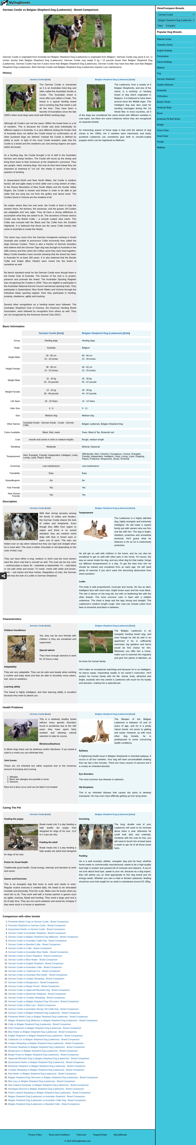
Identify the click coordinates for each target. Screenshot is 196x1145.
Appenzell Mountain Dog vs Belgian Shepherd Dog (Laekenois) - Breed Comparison (48, 1058)
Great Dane (162, 136)
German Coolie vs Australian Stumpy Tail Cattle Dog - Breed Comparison (43, 1009)
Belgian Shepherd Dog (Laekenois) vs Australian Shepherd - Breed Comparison (46, 1096)
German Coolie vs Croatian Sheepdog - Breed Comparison (36, 998)
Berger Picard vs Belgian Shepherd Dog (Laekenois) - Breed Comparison (43, 1055)
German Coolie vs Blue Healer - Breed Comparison (33, 960)
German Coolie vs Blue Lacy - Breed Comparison (32, 1005)
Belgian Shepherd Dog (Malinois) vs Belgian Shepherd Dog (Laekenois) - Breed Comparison (52, 1020)
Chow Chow (163, 130)
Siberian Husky (164, 39)
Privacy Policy (35, 1135)
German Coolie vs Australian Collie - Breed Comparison (35, 967)
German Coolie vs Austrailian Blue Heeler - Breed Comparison (38, 952)
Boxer (160, 113)
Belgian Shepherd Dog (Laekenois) (112, 79)
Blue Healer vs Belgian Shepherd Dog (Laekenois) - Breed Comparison (42, 1032)
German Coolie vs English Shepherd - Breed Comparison (35, 963)
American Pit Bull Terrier (168, 119)
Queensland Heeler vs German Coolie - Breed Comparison (36, 929)
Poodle (160, 142)
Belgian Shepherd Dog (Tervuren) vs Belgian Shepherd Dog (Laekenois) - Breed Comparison (53, 1077)
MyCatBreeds (120, 1135)
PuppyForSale (100, 1135)
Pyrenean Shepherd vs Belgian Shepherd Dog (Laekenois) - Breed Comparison (46, 1047)
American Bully (164, 107)
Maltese (161, 68)
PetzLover (81, 1135)
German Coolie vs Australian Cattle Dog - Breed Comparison (37, 941)
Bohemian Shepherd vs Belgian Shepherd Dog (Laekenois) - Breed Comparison (46, 1066)
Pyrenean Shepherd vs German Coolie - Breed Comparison (37, 925)
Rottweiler (162, 90)
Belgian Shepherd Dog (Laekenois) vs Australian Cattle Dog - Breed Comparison (47, 1100)
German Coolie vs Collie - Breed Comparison (30, 948)
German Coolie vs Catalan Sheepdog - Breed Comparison (36, 979)
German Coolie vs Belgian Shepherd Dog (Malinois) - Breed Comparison (43, 937)
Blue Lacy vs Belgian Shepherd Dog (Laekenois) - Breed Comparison (41, 1081)
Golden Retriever (165, 85)
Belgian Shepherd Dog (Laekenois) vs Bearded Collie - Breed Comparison (44, 1104)
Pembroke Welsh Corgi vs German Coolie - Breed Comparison (38, 922)
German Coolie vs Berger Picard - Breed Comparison (34, 986)
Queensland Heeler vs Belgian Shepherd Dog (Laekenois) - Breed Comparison (46, 1062)
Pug (159, 73)
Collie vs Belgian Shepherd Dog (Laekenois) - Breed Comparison (39, 1024)
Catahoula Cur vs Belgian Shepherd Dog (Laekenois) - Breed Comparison (44, 1039)
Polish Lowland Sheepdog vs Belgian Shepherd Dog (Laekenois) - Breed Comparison (49, 1093)
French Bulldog (164, 62)
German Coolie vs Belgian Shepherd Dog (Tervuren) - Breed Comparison (43, 1001)
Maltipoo (161, 147)
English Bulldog (164, 50)
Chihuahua (162, 96)
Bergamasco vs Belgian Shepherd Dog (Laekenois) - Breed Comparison (43, 1051)
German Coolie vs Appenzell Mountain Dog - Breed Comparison (39, 990)
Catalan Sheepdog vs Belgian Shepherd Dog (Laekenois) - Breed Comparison (46, 1043)
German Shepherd (166, 79)
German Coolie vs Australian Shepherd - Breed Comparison (37, 933)
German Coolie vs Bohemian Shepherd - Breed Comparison (37, 994)
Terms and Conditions (59, 1135)
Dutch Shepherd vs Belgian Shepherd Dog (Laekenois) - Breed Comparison (44, 1028)
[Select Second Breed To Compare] (176, 20)
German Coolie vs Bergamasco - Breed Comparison (33, 982)
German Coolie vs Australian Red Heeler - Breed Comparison (38, 975)
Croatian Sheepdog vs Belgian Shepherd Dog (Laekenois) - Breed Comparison (46, 1070)
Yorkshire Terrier (165, 45)
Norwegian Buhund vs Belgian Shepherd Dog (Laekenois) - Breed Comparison (46, 1089)
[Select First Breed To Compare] (176, 15)
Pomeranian (163, 56)
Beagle (160, 125)
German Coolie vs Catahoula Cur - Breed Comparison (34, 971)
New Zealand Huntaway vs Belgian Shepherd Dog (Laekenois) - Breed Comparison (48, 1085)
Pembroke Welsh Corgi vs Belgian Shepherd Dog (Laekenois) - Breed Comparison (48, 1017)
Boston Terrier (163, 102)
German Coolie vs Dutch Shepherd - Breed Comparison (35, 956)
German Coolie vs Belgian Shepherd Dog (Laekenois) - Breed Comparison (44, 1013)
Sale (48, 79)
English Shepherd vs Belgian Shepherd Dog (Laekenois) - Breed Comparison (45, 1036)
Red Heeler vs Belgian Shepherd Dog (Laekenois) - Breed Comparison (42, 1074)
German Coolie (37, 79)
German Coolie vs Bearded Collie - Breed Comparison (34, 944)
